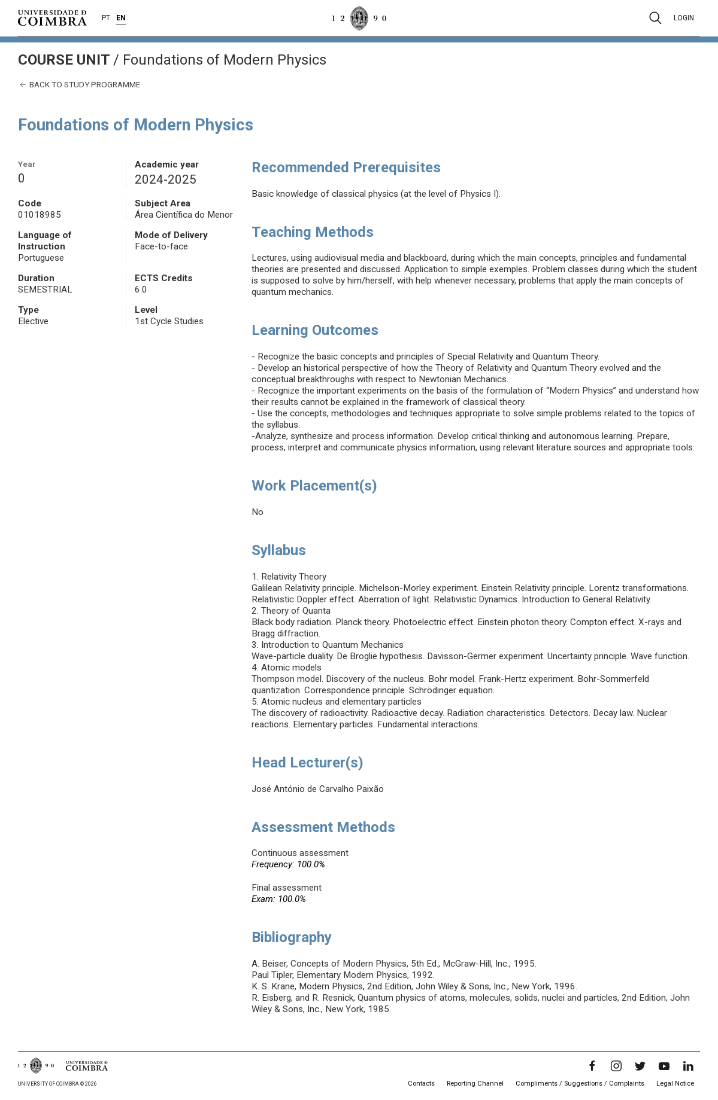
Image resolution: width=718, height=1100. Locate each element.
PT (106, 18)
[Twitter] (640, 1066)
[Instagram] (616, 1066)
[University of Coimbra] (52, 17)
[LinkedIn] (688, 1066)
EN (121, 18)
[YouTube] (664, 1066)
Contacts (421, 1083)
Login (684, 18)
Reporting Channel (475, 1083)
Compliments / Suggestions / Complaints (580, 1083)
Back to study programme (79, 85)
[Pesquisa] (655, 18)
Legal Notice (675, 1083)
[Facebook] (592, 1066)
